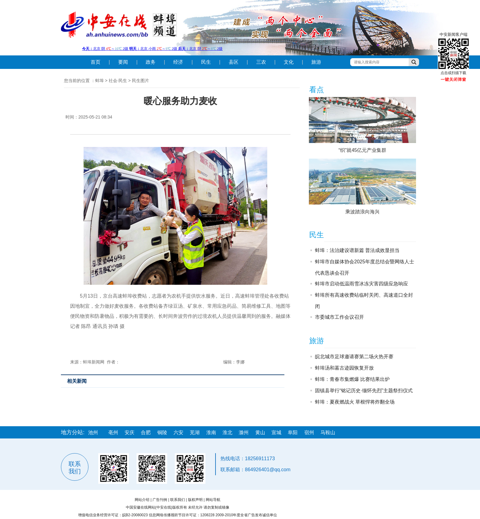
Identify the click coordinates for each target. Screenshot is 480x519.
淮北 (227, 432)
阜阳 (293, 432)
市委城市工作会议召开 (339, 317)
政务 (151, 62)
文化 (289, 62)
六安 (178, 432)
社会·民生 (118, 80)
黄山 (260, 432)
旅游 (316, 62)
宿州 (309, 432)
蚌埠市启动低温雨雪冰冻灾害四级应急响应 (361, 283)
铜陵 (162, 432)
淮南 (211, 432)
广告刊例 (159, 500)
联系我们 (177, 500)
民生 (206, 62)
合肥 (146, 432)
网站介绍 (142, 500)
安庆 (129, 432)
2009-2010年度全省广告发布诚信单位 (246, 515)
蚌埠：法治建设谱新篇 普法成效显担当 (357, 250)
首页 (95, 62)
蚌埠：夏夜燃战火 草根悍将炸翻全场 (355, 401)
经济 (178, 62)
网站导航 (213, 500)
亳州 (113, 432)
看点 (316, 89)
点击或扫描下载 (453, 73)
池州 (93, 432)
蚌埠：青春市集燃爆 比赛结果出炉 (352, 379)
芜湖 (195, 432)
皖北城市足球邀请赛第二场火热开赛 (354, 356)
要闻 (123, 62)
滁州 (244, 432)
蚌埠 (99, 80)
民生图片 (140, 80)
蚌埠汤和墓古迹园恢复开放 (344, 367)
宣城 (276, 432)
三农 (261, 62)
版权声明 (195, 500)
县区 (233, 62)
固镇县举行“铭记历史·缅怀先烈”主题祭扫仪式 (364, 390)
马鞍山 (328, 432)
